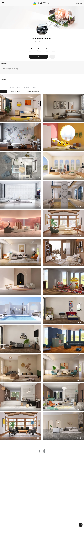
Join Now (79, 3)
